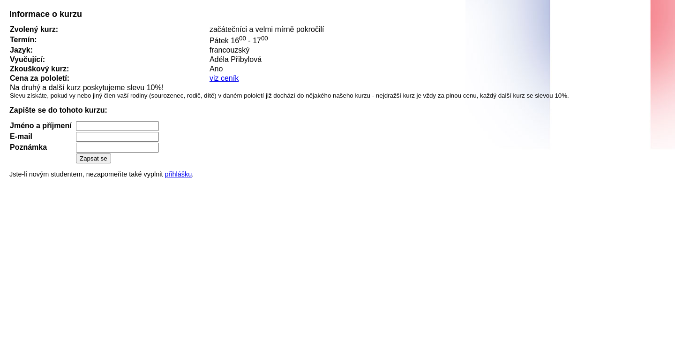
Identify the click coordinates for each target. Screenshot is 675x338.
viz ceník (224, 78)
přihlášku (178, 174)
